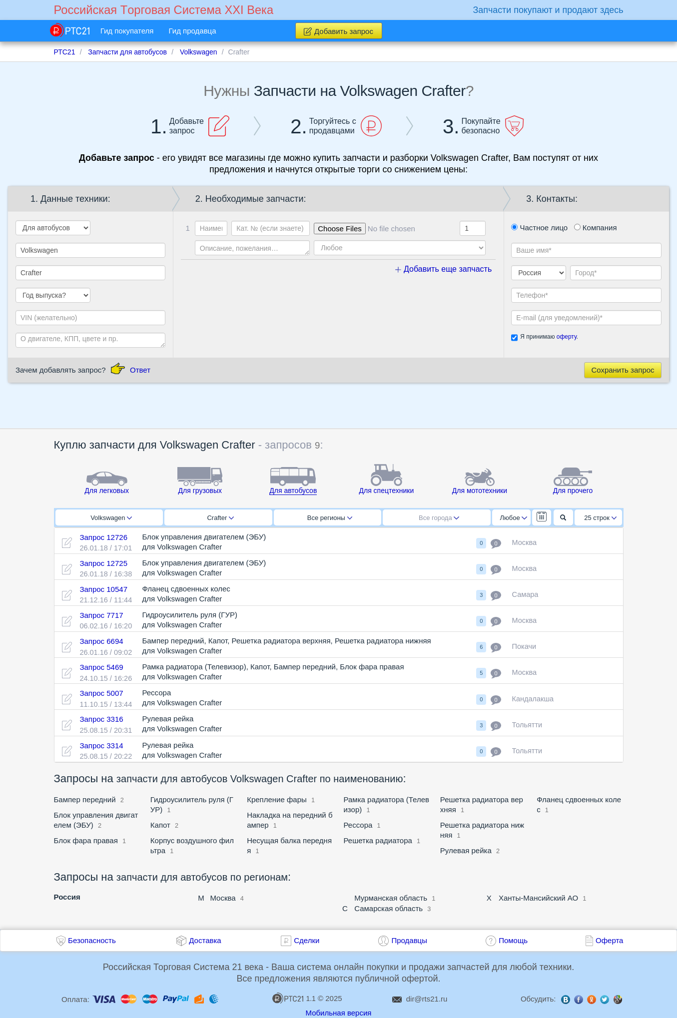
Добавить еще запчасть (443, 269)
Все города (439, 517)
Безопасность (92, 940)
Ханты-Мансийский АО (538, 898)
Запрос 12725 (103, 563)
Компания (595, 227)
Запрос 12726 (103, 537)
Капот (160, 825)
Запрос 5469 (101, 667)
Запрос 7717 (101, 615)
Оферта (609, 940)
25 (600, 517)
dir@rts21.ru (427, 999)
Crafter (220, 517)
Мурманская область (390, 898)
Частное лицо (539, 227)
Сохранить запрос (622, 370)
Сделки (306, 940)
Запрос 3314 (101, 745)
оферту (567, 336)
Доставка (205, 940)
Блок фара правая (86, 840)
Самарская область (388, 908)
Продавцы (409, 940)
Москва (222, 898)
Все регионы (329, 517)
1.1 (293, 998)
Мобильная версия (339, 1013)
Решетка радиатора (377, 840)
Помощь (513, 940)
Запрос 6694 (101, 641)
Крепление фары (277, 799)
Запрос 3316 (101, 719)
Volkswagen (111, 517)
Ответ (140, 370)
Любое (513, 517)
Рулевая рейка (466, 850)
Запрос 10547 (103, 589)
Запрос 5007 (101, 693)
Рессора (357, 825)
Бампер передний (85, 799)
